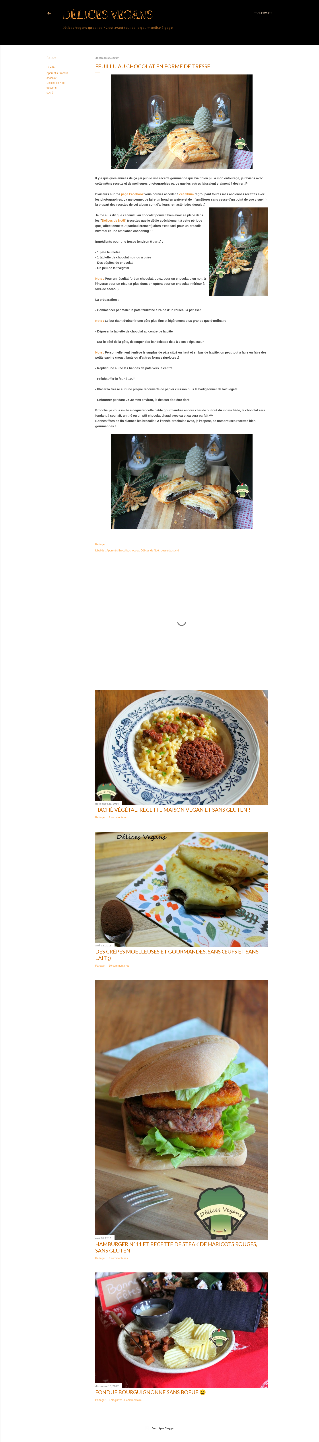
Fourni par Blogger (159, 1428)
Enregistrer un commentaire (125, 1400)
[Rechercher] (263, 13)
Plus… (67, 36)
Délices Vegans (107, 15)
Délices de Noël (56, 82)
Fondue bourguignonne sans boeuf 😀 (150, 1392)
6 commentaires (118, 1258)
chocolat (51, 78)
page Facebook (132, 194)
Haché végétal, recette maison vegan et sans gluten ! (172, 809)
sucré (50, 92)
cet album (186, 194)
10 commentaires (119, 965)
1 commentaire (117, 817)
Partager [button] (52, 57)
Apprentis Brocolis (57, 73)
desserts (51, 87)
